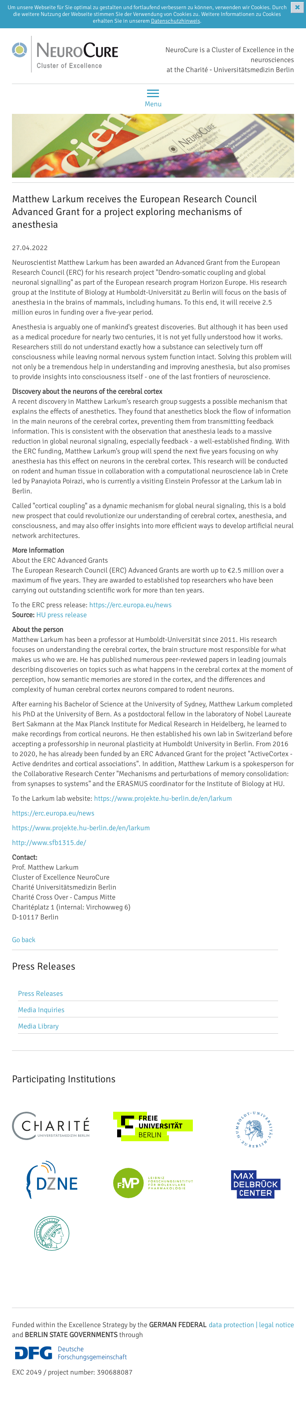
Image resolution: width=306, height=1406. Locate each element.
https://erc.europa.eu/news (130, 604)
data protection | (234, 1324)
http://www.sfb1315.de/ (49, 842)
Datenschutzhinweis (175, 21)
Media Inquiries (41, 1009)
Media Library (38, 1026)
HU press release (61, 614)
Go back (23, 939)
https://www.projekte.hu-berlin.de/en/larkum (163, 798)
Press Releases (40, 993)
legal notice (276, 1324)
